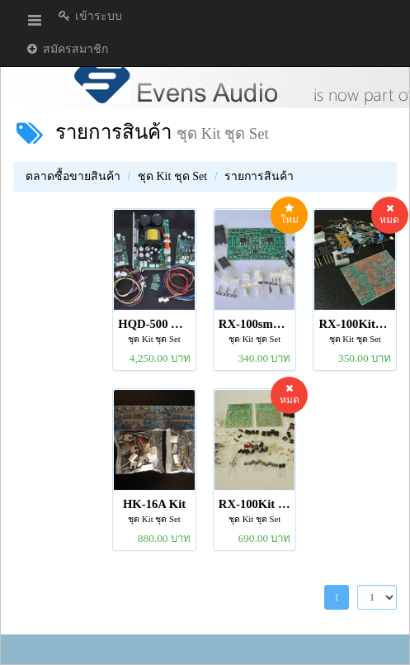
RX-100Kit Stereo (255, 504)
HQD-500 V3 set (154, 323)
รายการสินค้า (113, 132)
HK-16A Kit (154, 504)
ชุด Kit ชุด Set (172, 176)
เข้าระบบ (89, 16)
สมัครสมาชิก (66, 49)
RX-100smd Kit (255, 323)
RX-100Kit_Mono (354, 323)
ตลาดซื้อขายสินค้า (73, 176)
